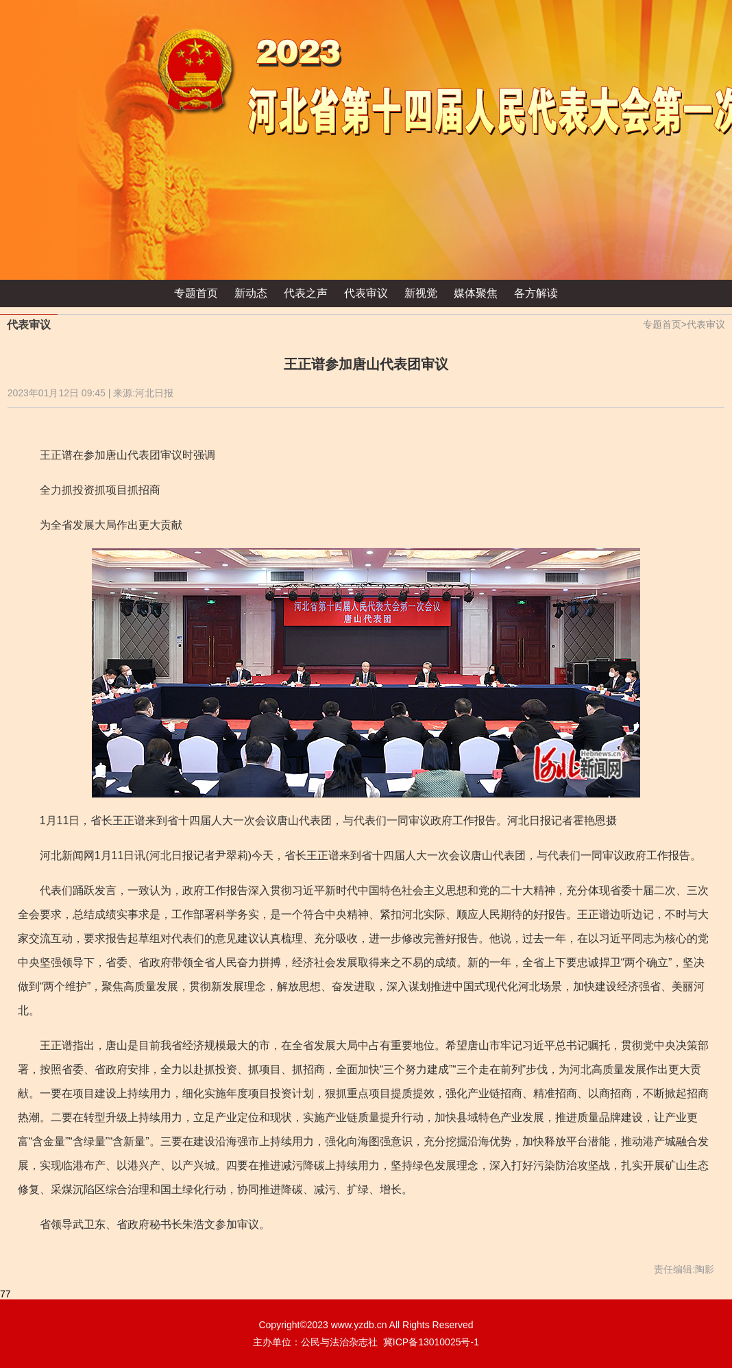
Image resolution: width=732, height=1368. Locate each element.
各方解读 (536, 293)
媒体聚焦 (476, 293)
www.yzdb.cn (359, 1324)
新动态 (250, 293)
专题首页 (196, 293)
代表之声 (306, 293)
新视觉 (420, 293)
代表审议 (366, 293)
